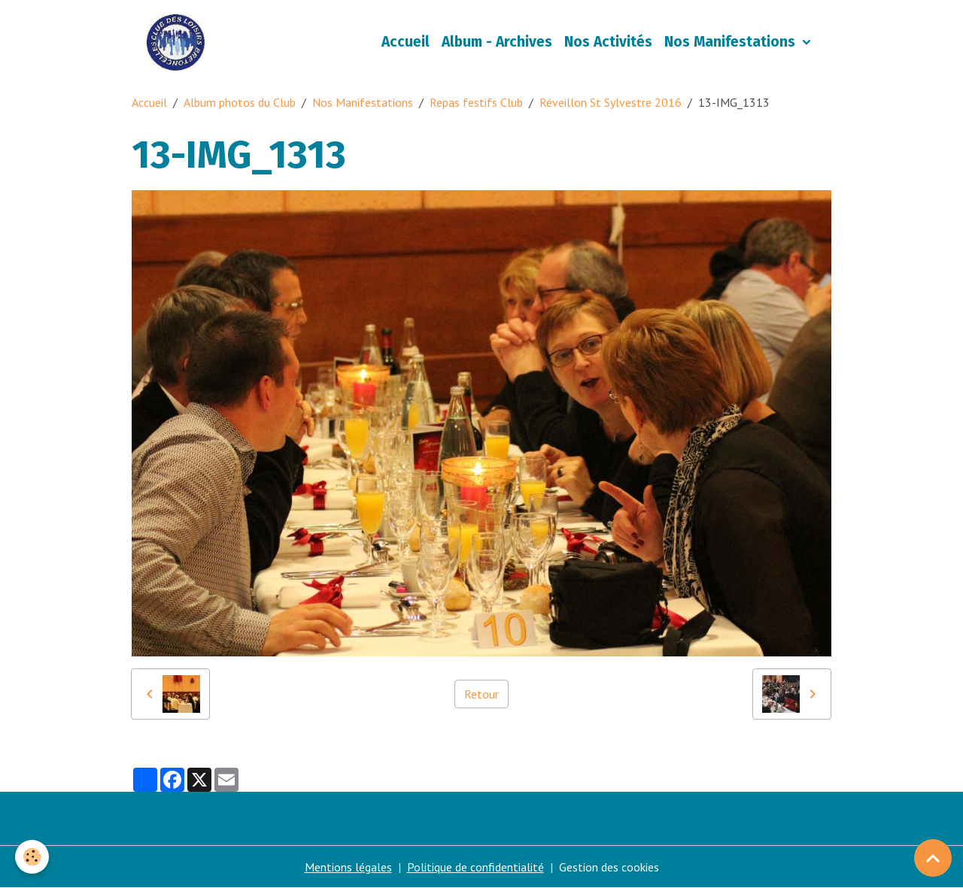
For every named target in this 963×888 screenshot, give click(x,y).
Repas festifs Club (476, 102)
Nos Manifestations (731, 41)
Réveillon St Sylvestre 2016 (610, 102)
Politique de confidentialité (475, 866)
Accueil (405, 41)
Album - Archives (497, 41)
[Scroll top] (933, 858)
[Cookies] (32, 857)
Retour (481, 694)
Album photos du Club (240, 102)
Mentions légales (348, 866)
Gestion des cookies (609, 866)
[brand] (179, 42)
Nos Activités (608, 41)
